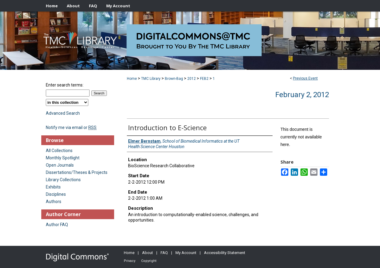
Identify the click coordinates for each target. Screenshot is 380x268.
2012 (192, 78)
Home (132, 78)
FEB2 (204, 78)
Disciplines (56, 194)
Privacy (129, 261)
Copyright (148, 261)
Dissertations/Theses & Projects (76, 172)
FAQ (164, 252)
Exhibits (53, 187)
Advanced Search (63, 113)
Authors (53, 201)
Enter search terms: (64, 85)
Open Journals (60, 165)
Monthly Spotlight (63, 157)
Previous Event (305, 78)
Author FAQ (57, 224)
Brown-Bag (174, 78)
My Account (185, 252)
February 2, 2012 (302, 94)
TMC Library (151, 78)
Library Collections (63, 179)
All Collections (59, 150)
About (147, 252)
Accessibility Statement (224, 252)
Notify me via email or (71, 127)
